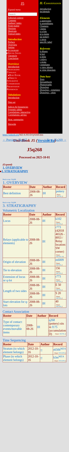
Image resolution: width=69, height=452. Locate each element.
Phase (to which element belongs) (13, 358)
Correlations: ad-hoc (17, 115)
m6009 (59, 260)
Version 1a (46, 140)
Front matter (13, 26)
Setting (11, 47)
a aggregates (45, 21)
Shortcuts (12, 31)
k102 (58, 219)
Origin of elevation (14, 262)
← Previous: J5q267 (15, 140)
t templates (45, 64)
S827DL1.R (59, 256)
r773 (58, 227)
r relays (43, 59)
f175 (54, 327)
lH (44, 193)
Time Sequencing (14, 340)
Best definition (12, 193)
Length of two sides (15, 291)
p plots (43, 57)
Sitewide (12, 124)
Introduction (13, 66)
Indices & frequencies (18, 107)
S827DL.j (59, 196)
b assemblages (46, 23)
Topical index (14, 34)
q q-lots (43, 31)
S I (14, 53)
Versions (12, 28)
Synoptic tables (15, 109)
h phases (44, 51)
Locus (6, 221)
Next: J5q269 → (56, 140)
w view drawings (48, 70)
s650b (56, 349)
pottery (60, 191)
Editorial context (15, 18)
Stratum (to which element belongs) (14, 350)
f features (44, 26)
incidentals (45, 11)
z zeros (43, 39)
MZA (63, 348)
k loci (42, 54)
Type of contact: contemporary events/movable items (12, 327)
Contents (12, 20)
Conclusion (13, 58)
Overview (12, 45)
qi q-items (44, 34)
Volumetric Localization (18, 210)
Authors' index (14, 23)
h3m (56, 357)
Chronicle (12, 56)
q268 (52, 320)
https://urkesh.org (11, 135)
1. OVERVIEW (12, 167)
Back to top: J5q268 (9, 179)
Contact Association (16, 311)
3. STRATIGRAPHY (14, 171)
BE (15, 75)
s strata (43, 62)
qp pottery (44, 37)
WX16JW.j (62, 353)
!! (41, 350)
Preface (11, 42)
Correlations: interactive (19, 112)
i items (43, 29)
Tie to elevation (12, 270)
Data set (11, 102)
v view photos (46, 67)
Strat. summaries (15, 119)
